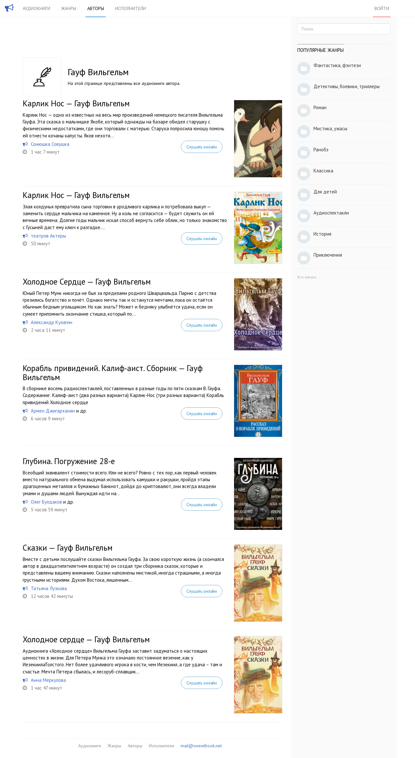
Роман (320, 107)
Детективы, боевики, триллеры (347, 86)
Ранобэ (321, 149)
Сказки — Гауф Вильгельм (68, 547)
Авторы (95, 8)
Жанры (68, 8)
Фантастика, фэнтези (337, 65)
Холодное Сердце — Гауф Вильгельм (87, 281)
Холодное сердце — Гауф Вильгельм (86, 639)
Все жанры (306, 276)
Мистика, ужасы (330, 128)
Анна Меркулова (48, 680)
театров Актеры (48, 236)
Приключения (328, 255)
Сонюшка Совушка (50, 144)
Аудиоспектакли (331, 213)
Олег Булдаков (46, 502)
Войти (381, 8)
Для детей (325, 192)
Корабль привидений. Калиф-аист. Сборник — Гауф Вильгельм (113, 372)
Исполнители (130, 8)
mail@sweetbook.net (201, 746)
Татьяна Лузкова (49, 588)
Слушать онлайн (201, 147)
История (322, 234)
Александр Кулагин (51, 322)
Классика (323, 171)
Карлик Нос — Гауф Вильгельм (76, 103)
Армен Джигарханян (53, 411)
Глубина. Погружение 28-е (69, 461)
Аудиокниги (36, 8)
